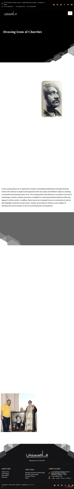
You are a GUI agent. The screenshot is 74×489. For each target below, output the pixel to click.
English (71, 486)
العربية (66, 486)
